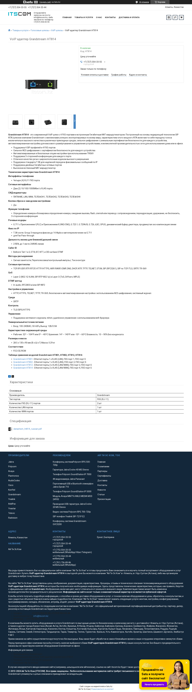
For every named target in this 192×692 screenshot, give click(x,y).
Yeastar (12, 508)
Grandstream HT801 (23, 359)
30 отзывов (144, 2)
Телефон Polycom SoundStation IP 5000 (72, 491)
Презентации (104, 499)
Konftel (11, 490)
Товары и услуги (84, 17)
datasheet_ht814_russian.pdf (28, 429)
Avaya (11, 471)
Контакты (110, 17)
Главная (67, 17)
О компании (103, 466)
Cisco (10, 485)
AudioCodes (14, 480)
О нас (99, 17)
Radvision (12, 518)
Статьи (101, 494)
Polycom (12, 466)
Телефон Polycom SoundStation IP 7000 (72, 474)
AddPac (12, 504)
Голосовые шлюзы (40, 30)
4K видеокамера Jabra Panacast (69, 479)
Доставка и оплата (129, 17)
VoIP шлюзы (57, 30)
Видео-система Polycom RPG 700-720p (72, 512)
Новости (102, 490)
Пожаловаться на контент (102, 689)
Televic (11, 513)
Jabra (11, 462)
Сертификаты (104, 476)
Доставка (102, 480)
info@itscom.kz (40, 616)
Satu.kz (109, 686)
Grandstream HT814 (23, 368)
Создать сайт (45, 2)
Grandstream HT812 (23, 365)
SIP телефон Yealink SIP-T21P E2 (69, 516)
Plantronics (13, 476)
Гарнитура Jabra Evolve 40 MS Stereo (71, 469)
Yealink (11, 499)
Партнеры (102, 471)
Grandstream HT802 (23, 362)
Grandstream (14, 494)
